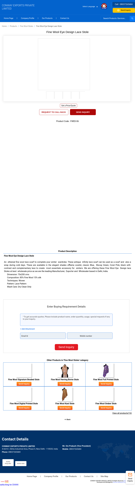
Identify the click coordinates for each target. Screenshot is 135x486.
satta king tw (6, 485)
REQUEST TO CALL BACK (54, 112)
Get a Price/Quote (68, 106)
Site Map (104, 476)
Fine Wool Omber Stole (106, 403)
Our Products (47, 18)
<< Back (67, 419)
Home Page (8, 18)
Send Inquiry (123, 10)
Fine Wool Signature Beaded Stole (23, 379)
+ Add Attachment (27, 329)
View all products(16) (122, 413)
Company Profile (27, 18)
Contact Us (64, 18)
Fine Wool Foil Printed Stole (106, 379)
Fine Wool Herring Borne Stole (65, 379)
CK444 (15, 485)
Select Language (89, 6)
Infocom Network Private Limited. (122, 482)
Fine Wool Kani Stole (64, 403)
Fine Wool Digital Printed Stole (24, 403)
